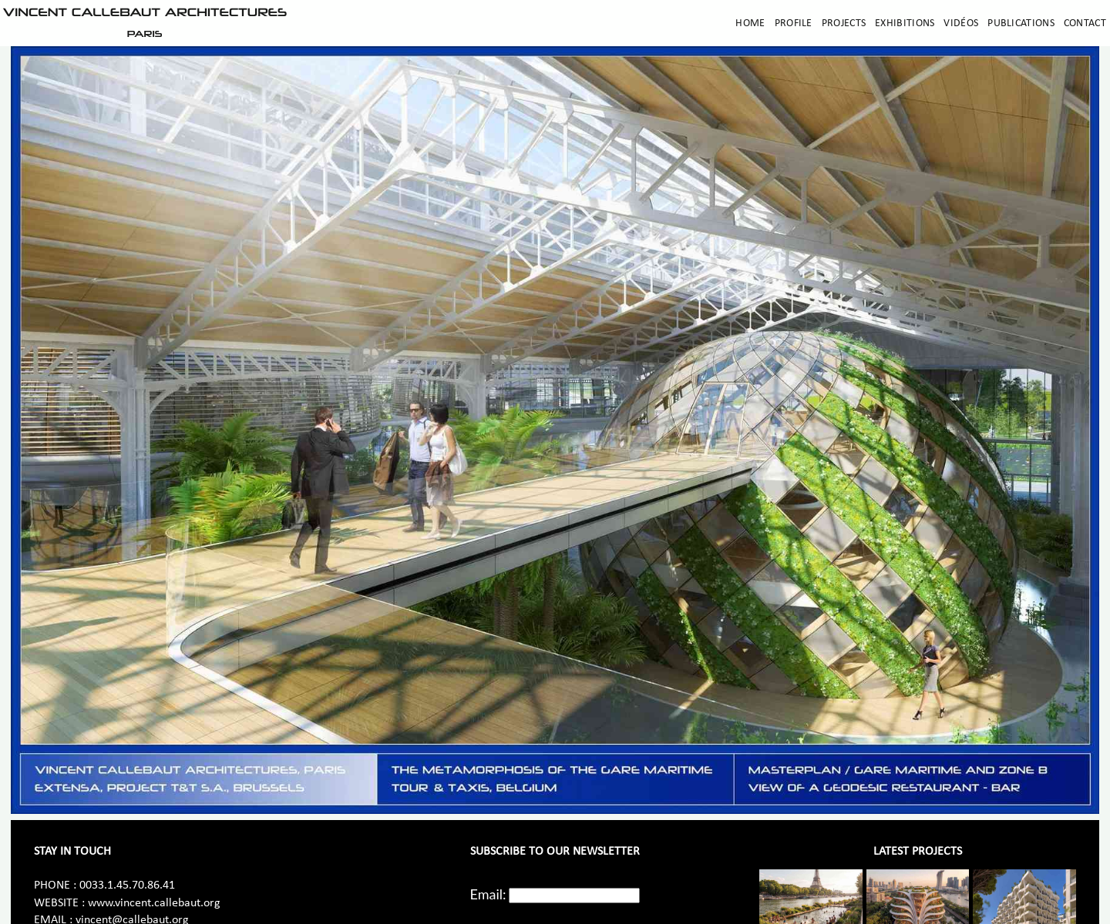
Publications (1020, 23)
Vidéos (961, 23)
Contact (1085, 23)
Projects (844, 23)
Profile (793, 23)
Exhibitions (904, 23)
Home (750, 23)
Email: (488, 894)
